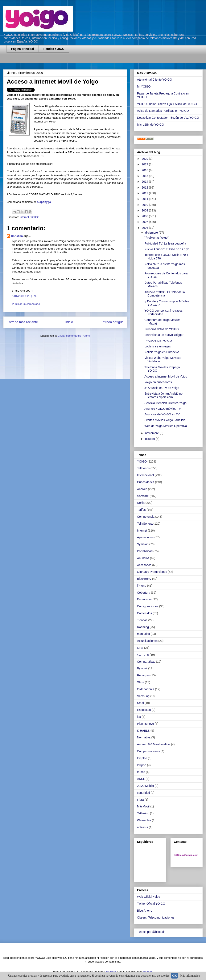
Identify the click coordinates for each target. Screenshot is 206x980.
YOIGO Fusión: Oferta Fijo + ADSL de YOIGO (167, 104)
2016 (145, 170)
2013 (145, 187)
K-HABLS (143, 730)
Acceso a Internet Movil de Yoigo (165, 376)
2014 (145, 181)
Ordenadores (145, 689)
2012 (145, 193)
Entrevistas (144, 599)
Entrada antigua (112, 322)
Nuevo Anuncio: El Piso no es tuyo (166, 249)
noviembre (152, 433)
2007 (145, 221)
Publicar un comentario (26, 304)
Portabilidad (145, 551)
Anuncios (143, 558)
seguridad (143, 792)
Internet (24, 217)
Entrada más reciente (22, 322)
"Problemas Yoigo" (156, 237)
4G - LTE (143, 654)
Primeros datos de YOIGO (161, 329)
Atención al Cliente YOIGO (154, 79)
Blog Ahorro (144, 910)
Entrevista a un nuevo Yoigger (164, 334)
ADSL (141, 779)
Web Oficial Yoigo (148, 896)
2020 (145, 158)
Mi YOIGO (144, 86)
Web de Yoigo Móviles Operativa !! (166, 426)
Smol (140, 703)
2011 (145, 199)
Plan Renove (145, 723)
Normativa (144, 737)
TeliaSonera (145, 523)
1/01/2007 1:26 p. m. (24, 296)
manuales (143, 634)
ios (139, 716)
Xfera (140, 682)
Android (142, 489)
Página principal (22, 49)
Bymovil (142, 668)
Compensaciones (148, 751)
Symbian (142, 544)
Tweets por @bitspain (151, 931)
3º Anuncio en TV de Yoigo (161, 388)
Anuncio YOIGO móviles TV (162, 408)
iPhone (141, 585)
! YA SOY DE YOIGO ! (158, 340)
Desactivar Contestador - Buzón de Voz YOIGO (168, 117)
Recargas (143, 675)
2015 (145, 176)
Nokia (141, 502)
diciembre (152, 232)
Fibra (140, 799)
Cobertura (143, 592)
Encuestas (144, 709)
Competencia (145, 516)
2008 (145, 216)
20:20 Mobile (145, 785)
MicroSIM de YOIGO (150, 124)
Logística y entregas (157, 346)
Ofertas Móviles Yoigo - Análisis (164, 420)
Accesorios (144, 565)
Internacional (145, 475)
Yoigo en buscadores (158, 382)
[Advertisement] (56, 60)
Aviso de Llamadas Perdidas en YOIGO (163, 110)
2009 (145, 210)
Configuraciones (147, 606)
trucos (141, 772)
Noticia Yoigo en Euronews (162, 352)
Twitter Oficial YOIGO (151, 903)
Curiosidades (145, 482)
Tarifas (141, 509)
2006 (145, 227)
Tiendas (142, 620)
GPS (140, 647)
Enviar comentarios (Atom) (74, 335)
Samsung (143, 696)
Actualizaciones (147, 640)
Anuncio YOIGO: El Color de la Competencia (164, 293)
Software (143, 496)
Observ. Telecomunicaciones (155, 917)
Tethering (143, 813)
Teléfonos (143, 468)
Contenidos (144, 613)
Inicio (69, 322)
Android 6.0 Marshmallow (153, 744)
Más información (190, 975)
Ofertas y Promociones (152, 571)
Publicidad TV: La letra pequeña (165, 243)
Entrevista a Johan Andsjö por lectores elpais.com (164, 395)
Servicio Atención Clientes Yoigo (165, 403)
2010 (145, 204)
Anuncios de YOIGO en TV (162, 414)
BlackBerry (144, 578)
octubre (150, 438)
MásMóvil (143, 806)
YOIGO (35, 217)
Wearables (144, 820)
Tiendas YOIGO (53, 49)
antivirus (142, 827)
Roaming (143, 627)
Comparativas (146, 661)
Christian (17, 236)
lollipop (141, 765)
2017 (145, 164)
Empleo (142, 758)
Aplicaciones (145, 537)
